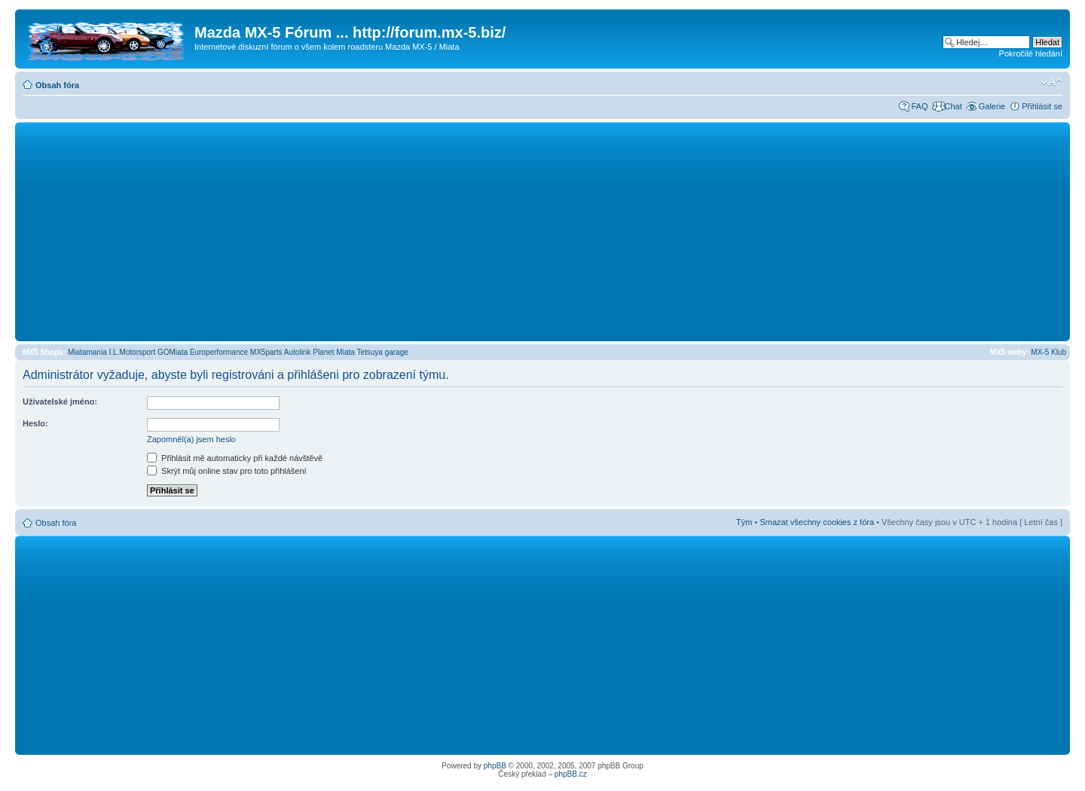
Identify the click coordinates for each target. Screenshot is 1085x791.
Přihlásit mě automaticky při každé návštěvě (234, 458)
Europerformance (219, 352)
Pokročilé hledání (1030, 53)
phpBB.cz (571, 774)
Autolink (297, 352)
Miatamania (87, 352)
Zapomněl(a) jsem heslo (191, 439)
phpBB (495, 766)
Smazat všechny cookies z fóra (817, 522)
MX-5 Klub (1048, 352)
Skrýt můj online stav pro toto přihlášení (227, 470)
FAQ (919, 106)
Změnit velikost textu (1051, 82)
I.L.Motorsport (132, 352)
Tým (744, 522)
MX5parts (266, 352)
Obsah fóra (57, 85)
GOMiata (172, 352)
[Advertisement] (542, 231)
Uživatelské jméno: (60, 401)
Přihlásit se (1042, 106)
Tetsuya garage (382, 352)
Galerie (992, 106)
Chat (952, 106)
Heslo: (35, 423)
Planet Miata (334, 352)
